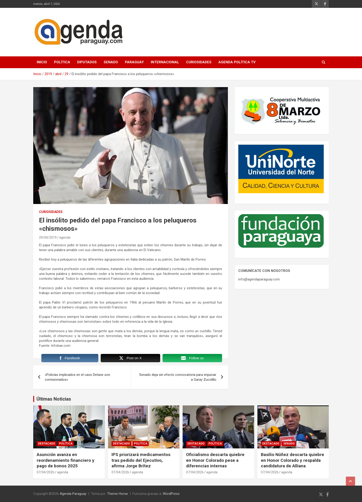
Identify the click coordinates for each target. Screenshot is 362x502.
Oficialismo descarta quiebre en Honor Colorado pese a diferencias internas (215, 460)
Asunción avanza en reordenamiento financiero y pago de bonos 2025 (65, 460)
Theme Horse (117, 494)
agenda (64, 237)
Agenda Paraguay (73, 494)
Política (62, 62)
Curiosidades (198, 62)
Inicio (42, 62)
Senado (111, 62)
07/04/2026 (45, 472)
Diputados (87, 62)
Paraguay (134, 62)
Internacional (165, 62)
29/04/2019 (48, 237)
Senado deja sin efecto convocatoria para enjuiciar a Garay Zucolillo (177, 377)
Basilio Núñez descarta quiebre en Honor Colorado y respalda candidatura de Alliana (292, 460)
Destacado (46, 443)
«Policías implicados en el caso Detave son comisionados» (77, 377)
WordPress (171, 494)
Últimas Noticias (53, 399)
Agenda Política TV (237, 62)
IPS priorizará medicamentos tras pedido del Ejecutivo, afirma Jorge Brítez (141, 460)
